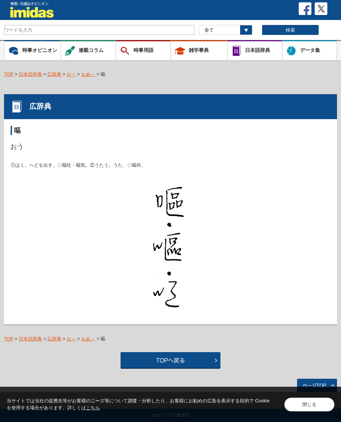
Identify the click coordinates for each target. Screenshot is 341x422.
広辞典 (54, 74)
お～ (71, 74)
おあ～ (88, 74)
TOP (8, 74)
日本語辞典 (30, 74)
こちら (93, 407)
